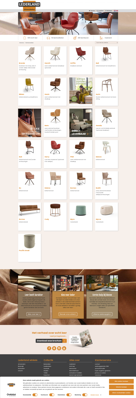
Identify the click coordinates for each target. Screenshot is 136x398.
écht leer (72, 366)
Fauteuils (80, 4)
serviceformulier (100, 368)
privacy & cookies (100, 373)
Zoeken (101, 11)
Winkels (109, 11)
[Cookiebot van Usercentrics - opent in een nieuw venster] (11, 394)
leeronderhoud (73, 371)
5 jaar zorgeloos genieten (102, 371)
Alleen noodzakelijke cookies (121, 392)
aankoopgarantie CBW (102, 366)
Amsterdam (21, 364)
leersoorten (72, 368)
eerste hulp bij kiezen (75, 375)
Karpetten (101, 4)
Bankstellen (60, 4)
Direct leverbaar (112, 4)
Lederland (72, 364)
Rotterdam (21, 368)
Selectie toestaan (121, 386)
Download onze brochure (49, 340)
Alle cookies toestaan (121, 381)
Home (93, 11)
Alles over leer (34, 314)
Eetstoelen (29, 43)
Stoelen (87, 4)
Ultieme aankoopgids (102, 314)
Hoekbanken (70, 4)
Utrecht (20, 371)
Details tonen (95, 394)
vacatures (98, 375)
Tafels (94, 4)
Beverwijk (21, 366)
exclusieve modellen (75, 373)
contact (97, 364)
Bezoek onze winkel (68, 314)
